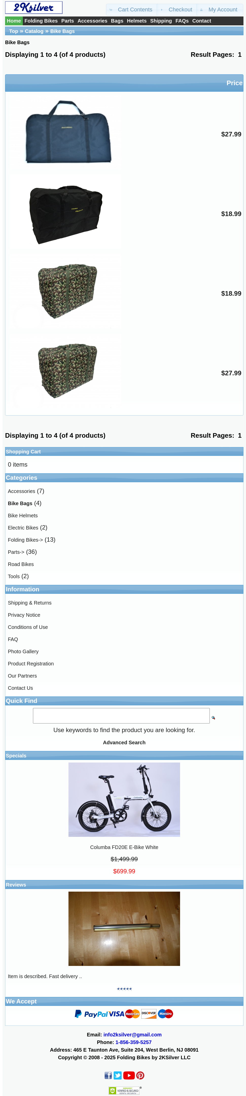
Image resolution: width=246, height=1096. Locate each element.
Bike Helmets (23, 515)
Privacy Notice (24, 615)
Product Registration (31, 663)
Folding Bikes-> (25, 540)
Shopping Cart (23, 451)
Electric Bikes (23, 528)
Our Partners (22, 676)
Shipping (161, 21)
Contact (201, 21)
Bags (117, 21)
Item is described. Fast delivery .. (45, 976)
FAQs (182, 21)
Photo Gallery (23, 651)
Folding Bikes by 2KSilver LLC (153, 1057)
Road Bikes (21, 564)
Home (14, 21)
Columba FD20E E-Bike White (124, 847)
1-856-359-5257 (134, 1042)
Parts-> (16, 552)
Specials (16, 755)
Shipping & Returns (29, 603)
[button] (132, 9)
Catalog (34, 31)
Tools (14, 576)
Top (13, 31)
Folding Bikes (41, 21)
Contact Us (20, 688)
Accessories (93, 21)
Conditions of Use (28, 627)
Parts (67, 21)
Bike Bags (62, 31)
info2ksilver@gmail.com (132, 1034)
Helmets (137, 21)
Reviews (16, 885)
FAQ (13, 639)
